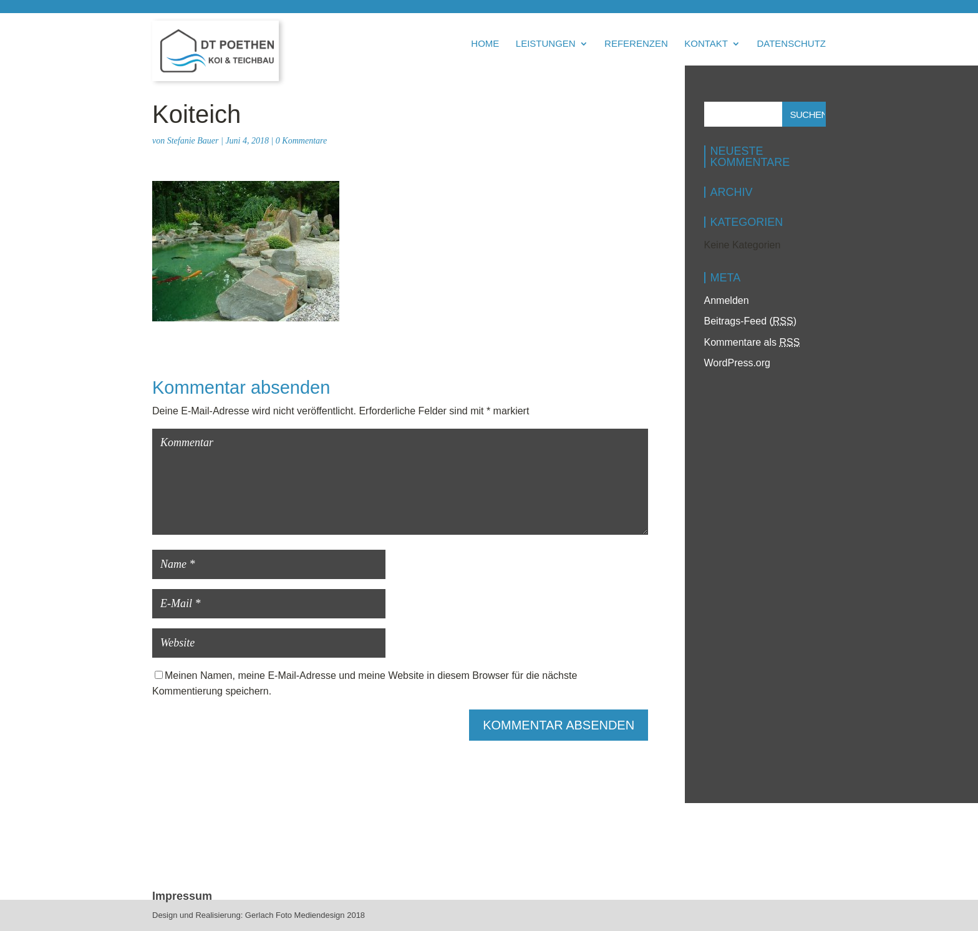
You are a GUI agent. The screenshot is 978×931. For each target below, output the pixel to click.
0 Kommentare (301, 140)
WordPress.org (737, 363)
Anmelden (726, 300)
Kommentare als (752, 342)
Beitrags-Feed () (750, 321)
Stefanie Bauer (193, 140)
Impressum (182, 896)
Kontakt (706, 44)
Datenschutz (791, 44)
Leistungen (546, 44)
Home (485, 44)
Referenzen (636, 44)
